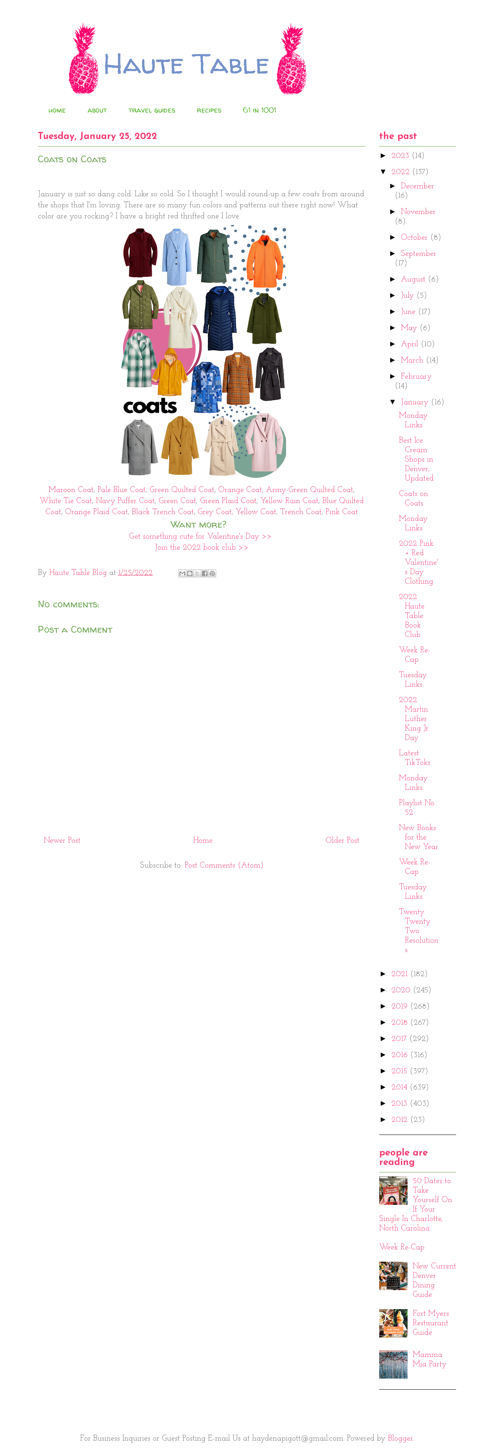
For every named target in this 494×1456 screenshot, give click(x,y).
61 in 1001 (259, 110)
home (57, 110)
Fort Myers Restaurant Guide (431, 1323)
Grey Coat (215, 512)
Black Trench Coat (163, 512)
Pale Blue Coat (121, 490)
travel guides (152, 110)
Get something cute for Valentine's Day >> (201, 537)
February (416, 377)
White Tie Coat (65, 501)
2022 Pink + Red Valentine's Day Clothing (418, 563)
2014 (400, 1088)
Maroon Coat (71, 490)
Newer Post (62, 841)
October (415, 238)
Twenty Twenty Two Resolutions (418, 931)
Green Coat (177, 501)
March (413, 360)
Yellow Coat (256, 512)
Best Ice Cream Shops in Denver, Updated (416, 460)
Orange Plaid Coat (96, 512)
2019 (400, 1007)
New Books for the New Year (418, 837)
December (417, 186)
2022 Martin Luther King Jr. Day (414, 719)
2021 (400, 974)
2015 (400, 1071)
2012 (400, 1120)
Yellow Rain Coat (289, 501)
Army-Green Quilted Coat (309, 490)
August (414, 280)
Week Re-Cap (402, 1247)
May (410, 328)
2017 (400, 1039)
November (418, 212)
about (97, 110)
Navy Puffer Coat (125, 501)
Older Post (342, 841)
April (411, 344)
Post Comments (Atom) (224, 866)
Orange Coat (240, 490)
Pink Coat (342, 512)
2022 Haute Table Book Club (412, 616)
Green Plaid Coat (228, 501)
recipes (209, 110)
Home (203, 841)
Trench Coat (301, 512)
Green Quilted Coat (182, 490)
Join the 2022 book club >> (202, 548)
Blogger (400, 1439)
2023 (401, 156)
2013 (400, 1104)
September (418, 254)
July (408, 296)
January (416, 402)
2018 (400, 1023)
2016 (400, 1055)
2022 (401, 172)
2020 (402, 990)
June (409, 312)
